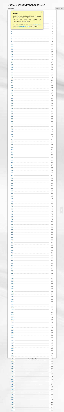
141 (12, 381)
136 (12, 369)
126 (12, 343)
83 (12, 232)
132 (12, 358)
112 (12, 307)
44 (12, 131)
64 (12, 183)
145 (12, 392)
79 (12, 222)
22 (12, 75)
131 (12, 356)
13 (12, 52)
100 (12, 276)
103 (12, 283)
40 (12, 121)
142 (12, 384)
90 (12, 250)
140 (12, 379)
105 (12, 289)
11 (12, 46)
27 (12, 88)
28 (12, 90)
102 (12, 281)
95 (12, 263)
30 (12, 95)
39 (12, 119)
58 (12, 167)
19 (12, 67)
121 (12, 330)
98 (12, 271)
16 (12, 59)
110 (12, 302)
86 (12, 240)
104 (12, 286)
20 (12, 70)
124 (12, 338)
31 (12, 98)
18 (12, 64)
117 (12, 320)
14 (12, 54)
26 (12, 85)
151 (12, 407)
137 (12, 371)
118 (12, 322)
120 (12, 327)
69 (12, 196)
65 (12, 186)
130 (12, 353)
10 (12, 44)
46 (12, 137)
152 (12, 410)
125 (12, 340)
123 (12, 335)
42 (12, 126)
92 (12, 255)
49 (12, 144)
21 (12, 72)
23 (12, 77)
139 (12, 376)
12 (12, 49)
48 (12, 142)
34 (12, 106)
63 (12, 180)
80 (12, 224)
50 (12, 147)
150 (12, 405)
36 (12, 111)
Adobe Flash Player (24, 26)
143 (12, 387)
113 (12, 309)
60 (12, 173)
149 (12, 402)
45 (12, 134)
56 (12, 162)
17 (12, 62)
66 (12, 188)
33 (12, 103)
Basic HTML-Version (35, 24)
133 (12, 361)
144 (12, 389)
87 (12, 242)
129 (12, 350)
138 (12, 374)
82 (12, 229)
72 (12, 204)
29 (12, 93)
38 (12, 116)
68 (12, 193)
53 (12, 155)
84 (12, 234)
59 (12, 170)
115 (12, 314)
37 (12, 113)
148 (12, 399)
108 (12, 296)
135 (12, 366)
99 (12, 273)
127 (12, 345)
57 (12, 165)
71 (12, 201)
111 (12, 304)
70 (12, 198)
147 (12, 397)
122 (12, 332)
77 (12, 216)
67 (12, 191)
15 (12, 57)
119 (12, 325)
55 (12, 160)
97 (12, 268)
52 (12, 152)
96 (12, 265)
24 (12, 80)
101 (12, 278)
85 (12, 237)
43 (12, 129)
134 (12, 363)
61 (12, 175)
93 (12, 258)
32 (12, 100)
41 (12, 124)
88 (12, 245)
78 (12, 219)
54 (12, 157)
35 (12, 108)
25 (12, 82)
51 (12, 149)
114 (12, 312)
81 (12, 227)
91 (12, 253)
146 (12, 394)
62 (12, 178)
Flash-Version (59, 8)
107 (12, 294)
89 (12, 247)
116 (12, 317)
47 (12, 139)
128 (12, 348)
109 (12, 299)
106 (12, 291)
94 (12, 260)
